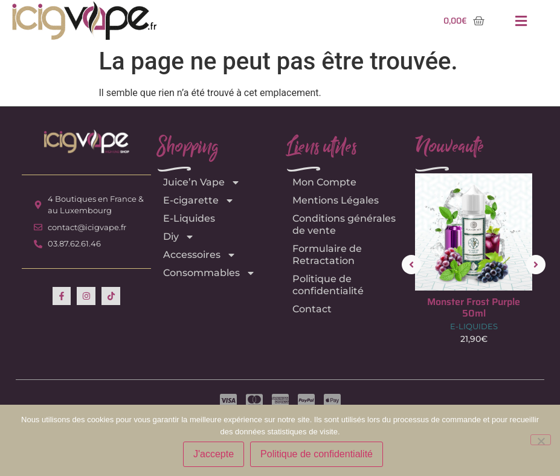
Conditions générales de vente (344, 224)
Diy (179, 237)
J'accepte (213, 454)
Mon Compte (324, 182)
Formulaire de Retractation (327, 254)
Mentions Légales (335, 200)
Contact (312, 309)
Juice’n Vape (201, 182)
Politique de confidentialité (328, 285)
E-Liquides (189, 218)
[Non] (540, 439)
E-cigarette (198, 200)
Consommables (209, 273)
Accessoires (199, 255)
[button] (521, 21)
